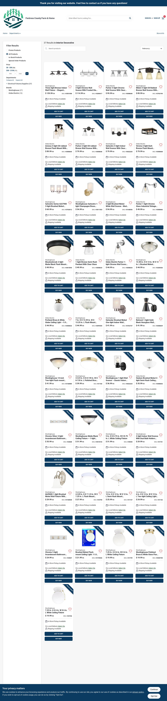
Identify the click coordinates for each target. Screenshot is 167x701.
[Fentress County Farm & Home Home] (13, 18)
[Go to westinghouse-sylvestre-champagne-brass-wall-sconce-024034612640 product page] (89, 206)
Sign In (148, 18)
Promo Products (15, 50)
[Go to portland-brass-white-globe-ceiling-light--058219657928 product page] (58, 322)
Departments (14, 33)
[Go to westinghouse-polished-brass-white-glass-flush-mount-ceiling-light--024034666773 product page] (149, 555)
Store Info (160, 33)
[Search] (130, 18)
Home (5, 33)
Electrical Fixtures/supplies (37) (20, 84)
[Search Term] (99, 18)
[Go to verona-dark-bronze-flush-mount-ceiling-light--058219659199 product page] (149, 148)
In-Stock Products (15, 57)
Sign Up (157, 18)
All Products (13, 54)
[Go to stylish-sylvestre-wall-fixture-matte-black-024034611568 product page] (119, 148)
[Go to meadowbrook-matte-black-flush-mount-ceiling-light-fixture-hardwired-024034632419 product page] (58, 264)
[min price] (10, 73)
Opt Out (154, 696)
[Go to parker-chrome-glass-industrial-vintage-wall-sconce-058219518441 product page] (149, 206)
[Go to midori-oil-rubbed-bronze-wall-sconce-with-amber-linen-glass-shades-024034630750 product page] (149, 90)
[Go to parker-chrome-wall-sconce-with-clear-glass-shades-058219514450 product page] (119, 90)
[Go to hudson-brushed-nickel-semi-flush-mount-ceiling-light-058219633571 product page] (149, 381)
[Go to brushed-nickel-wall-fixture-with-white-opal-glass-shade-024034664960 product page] (58, 497)
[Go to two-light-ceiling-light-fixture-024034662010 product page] (149, 497)
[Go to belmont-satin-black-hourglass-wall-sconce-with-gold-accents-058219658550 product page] (149, 322)
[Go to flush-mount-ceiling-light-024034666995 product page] (89, 497)
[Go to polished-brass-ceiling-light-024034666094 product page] (89, 381)
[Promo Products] (7, 50)
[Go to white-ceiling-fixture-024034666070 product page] (119, 555)
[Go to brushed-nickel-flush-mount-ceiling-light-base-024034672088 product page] (89, 555)
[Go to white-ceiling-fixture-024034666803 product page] (58, 613)
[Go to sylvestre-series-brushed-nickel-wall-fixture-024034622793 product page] (58, 206)
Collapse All (10, 80)
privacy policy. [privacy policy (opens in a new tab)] (138, 692)
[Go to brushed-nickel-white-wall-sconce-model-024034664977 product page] (119, 206)
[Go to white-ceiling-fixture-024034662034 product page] (119, 438)
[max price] (20, 73)
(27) (16, 90)
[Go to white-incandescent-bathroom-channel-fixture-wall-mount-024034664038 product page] (149, 438)
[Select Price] (27, 73)
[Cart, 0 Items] (163, 18)
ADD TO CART (58, 111)
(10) (15, 93)
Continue (154, 689)
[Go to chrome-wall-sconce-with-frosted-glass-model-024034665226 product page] (89, 90)
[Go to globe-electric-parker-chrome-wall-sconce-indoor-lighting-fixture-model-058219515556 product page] (119, 264)
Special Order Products (17, 60)
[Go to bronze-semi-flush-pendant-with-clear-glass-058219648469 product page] (89, 264)
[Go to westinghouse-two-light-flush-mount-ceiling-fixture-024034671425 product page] (58, 381)
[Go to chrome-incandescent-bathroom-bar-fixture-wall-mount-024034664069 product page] (58, 555)
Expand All (19, 80)
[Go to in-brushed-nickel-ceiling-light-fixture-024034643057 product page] (149, 264)
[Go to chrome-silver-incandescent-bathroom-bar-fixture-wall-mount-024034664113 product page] (58, 438)
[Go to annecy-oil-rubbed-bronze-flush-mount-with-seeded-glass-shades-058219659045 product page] (58, 148)
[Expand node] (7, 83)
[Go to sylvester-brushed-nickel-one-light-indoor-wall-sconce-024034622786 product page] (119, 322)
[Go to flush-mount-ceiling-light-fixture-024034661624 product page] (89, 322)
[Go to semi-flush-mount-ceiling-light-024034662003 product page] (119, 497)
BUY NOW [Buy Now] (59, 116)
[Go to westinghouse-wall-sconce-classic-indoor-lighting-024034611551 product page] (119, 381)
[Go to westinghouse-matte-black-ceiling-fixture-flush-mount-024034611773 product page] (89, 438)
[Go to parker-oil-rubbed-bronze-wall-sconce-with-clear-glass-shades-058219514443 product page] (89, 148)
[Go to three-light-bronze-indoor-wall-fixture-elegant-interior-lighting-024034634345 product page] (58, 90)
